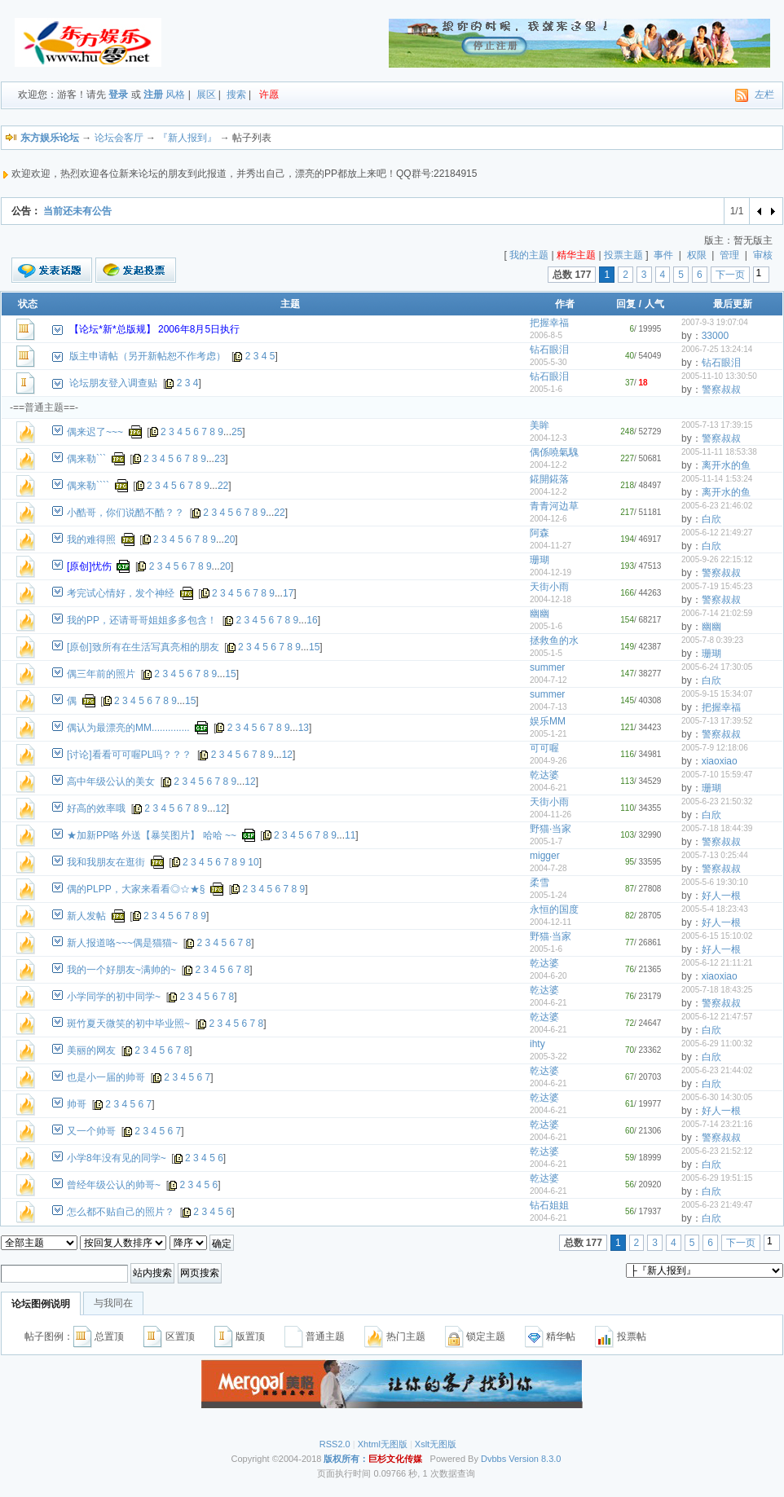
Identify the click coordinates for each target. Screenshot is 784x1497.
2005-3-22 (548, 1056)
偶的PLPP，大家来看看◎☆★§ (136, 889)
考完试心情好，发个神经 (120, 593)
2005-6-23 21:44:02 (716, 1070)
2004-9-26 (548, 760)
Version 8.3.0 (535, 1459)
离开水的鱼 (726, 465)
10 (253, 862)
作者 (565, 304)
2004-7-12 (548, 680)
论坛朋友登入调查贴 (113, 383)
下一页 (730, 274)
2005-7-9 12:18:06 (714, 747)
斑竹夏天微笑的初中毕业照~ (128, 1023)
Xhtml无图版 (382, 1444)
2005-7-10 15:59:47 (716, 774)
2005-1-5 (546, 653)
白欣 (711, 519)
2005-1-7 (546, 841)
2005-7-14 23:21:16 (716, 1124)
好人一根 (721, 895)
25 (236, 432)
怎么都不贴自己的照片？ (120, 1211)
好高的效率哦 (96, 808)
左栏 (764, 94)
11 (350, 835)
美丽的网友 (91, 1050)
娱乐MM (548, 721)
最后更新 (732, 304)
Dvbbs (493, 1459)
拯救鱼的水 (554, 640)
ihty (537, 1044)
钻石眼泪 (549, 349)
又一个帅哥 (91, 1131)
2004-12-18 (550, 599)
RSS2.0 (334, 1444)
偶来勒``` (86, 459)
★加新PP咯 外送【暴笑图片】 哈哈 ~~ (151, 835)
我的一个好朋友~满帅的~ (121, 969)
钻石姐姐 (549, 1205)
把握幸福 (549, 322)
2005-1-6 (546, 389)
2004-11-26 (550, 814)
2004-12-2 (548, 464)
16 (311, 620)
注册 (153, 94)
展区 (206, 94)
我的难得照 (91, 539)
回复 (626, 304)
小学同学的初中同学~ (114, 996)
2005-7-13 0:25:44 (714, 855)
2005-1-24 (548, 895)
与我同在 (113, 1303)
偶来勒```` (88, 485)
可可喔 (544, 748)
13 (303, 727)
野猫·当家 (550, 828)
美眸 (539, 425)
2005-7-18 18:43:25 (716, 989)
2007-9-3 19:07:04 (714, 322)
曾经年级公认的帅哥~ (114, 1185)
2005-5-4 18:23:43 (714, 909)
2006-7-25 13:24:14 (716, 349)
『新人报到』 (187, 137)
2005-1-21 (548, 733)
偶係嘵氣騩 (554, 452)
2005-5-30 (548, 362)
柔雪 (539, 882)
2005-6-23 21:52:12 (716, 1151)
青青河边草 (554, 506)
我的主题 (528, 255)
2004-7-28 (548, 868)
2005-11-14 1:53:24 (716, 478)
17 (288, 593)
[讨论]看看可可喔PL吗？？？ (129, 754)
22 (223, 485)
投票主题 (623, 255)
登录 (118, 94)
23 (219, 459)
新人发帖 (86, 916)
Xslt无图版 (435, 1444)
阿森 (539, 533)
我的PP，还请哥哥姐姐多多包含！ (142, 620)
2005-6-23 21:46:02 (716, 505)
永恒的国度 (554, 909)
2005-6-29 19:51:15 (716, 1177)
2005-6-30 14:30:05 (716, 1097)
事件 (663, 255)
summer (547, 667)
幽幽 (539, 613)
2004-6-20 (548, 975)
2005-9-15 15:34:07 (716, 693)
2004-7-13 (548, 706)
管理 (729, 255)
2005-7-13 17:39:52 (716, 720)
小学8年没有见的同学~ (116, 1158)
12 (287, 754)
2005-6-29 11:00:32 (716, 1043)
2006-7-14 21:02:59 (716, 613)
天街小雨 (549, 586)
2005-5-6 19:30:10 (714, 882)
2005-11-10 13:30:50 (719, 376)
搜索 (236, 94)
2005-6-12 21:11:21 (716, 962)
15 (314, 647)
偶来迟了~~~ (95, 432)
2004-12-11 (550, 922)
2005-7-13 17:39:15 (716, 424)
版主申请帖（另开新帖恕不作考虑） (147, 356)
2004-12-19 (550, 572)
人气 (654, 304)
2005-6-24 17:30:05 (716, 667)
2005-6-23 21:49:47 (716, 1204)
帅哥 (76, 1104)
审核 (763, 255)
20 (229, 539)
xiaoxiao (720, 761)
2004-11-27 (550, 545)
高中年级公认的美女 (111, 781)
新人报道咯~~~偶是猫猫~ (122, 943)
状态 (27, 304)
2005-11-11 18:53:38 (719, 451)
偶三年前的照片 (101, 674)
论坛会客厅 (119, 137)
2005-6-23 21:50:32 (716, 801)
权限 (697, 255)
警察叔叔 (721, 389)
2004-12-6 (548, 518)
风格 (175, 94)
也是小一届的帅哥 (106, 1077)
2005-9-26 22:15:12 (716, 559)
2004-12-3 (548, 438)
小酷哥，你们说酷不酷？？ (125, 512)
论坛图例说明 (40, 1304)
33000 (715, 335)
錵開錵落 (549, 479)
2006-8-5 (546, 335)
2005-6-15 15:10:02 (716, 935)
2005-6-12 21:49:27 (716, 532)
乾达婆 (544, 775)
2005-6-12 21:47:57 (716, 1016)
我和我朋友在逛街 (106, 862)
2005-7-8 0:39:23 (712, 640)
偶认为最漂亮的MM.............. (128, 727)
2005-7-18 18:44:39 (716, 828)
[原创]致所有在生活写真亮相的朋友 (143, 647)
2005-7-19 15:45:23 (716, 586)
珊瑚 (539, 560)
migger (545, 855)
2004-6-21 (548, 787)
